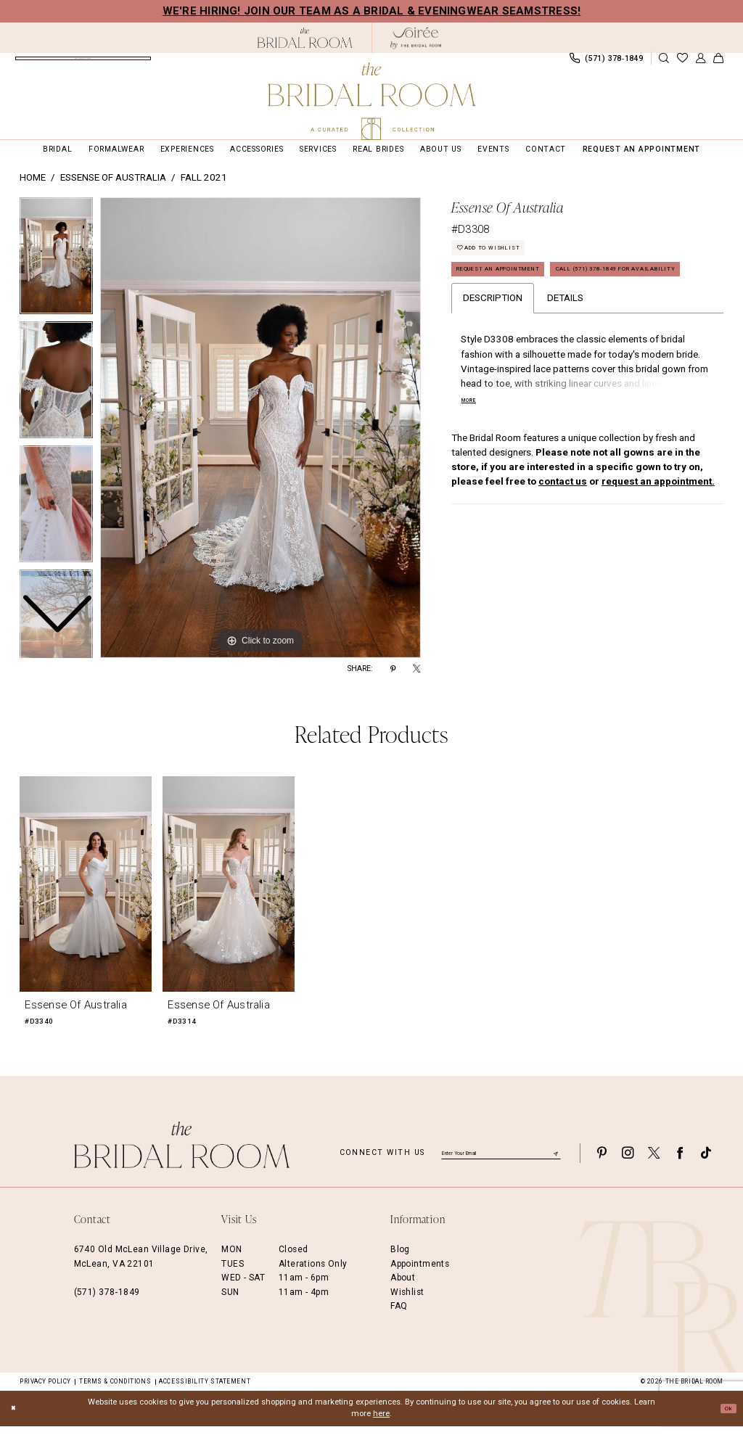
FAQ (398, 1315)
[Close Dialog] (16, 1417)
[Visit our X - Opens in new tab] (653, 1162)
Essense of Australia (113, 187)
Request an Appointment (518, 292)
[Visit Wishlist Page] (682, 63)
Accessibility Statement (204, 1390)
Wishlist (407, 1301)
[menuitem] (83, 63)
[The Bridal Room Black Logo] (305, 38)
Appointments (419, 1273)
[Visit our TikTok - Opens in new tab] (706, 1162)
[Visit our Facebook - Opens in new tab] (679, 1162)
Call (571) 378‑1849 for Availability (545, 321)
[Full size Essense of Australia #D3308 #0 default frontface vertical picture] (260, 437)
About (402, 1288)
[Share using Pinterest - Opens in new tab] (393, 679)
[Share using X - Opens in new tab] (416, 679)
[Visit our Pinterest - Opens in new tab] (601, 1162)
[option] (56, 393)
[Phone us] (605, 63)
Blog (400, 1259)
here (381, 1423)
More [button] (472, 456)
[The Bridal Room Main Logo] (371, 101)
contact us (562, 537)
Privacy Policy (45, 1390)
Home (33, 187)
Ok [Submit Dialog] (725, 1416)
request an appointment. (658, 537)
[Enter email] (501, 1162)
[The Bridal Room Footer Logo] (182, 1154)
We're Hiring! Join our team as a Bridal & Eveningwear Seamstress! (372, 10)
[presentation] (86, 893)
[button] (700, 63)
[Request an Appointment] (83, 63)
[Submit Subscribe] (555, 1162)
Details (565, 353)
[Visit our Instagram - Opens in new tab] (627, 1162)
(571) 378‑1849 (107, 1301)
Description (492, 353)
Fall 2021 (204, 187)
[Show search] (664, 63)
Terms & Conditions (115, 1390)
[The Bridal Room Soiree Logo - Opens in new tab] (415, 38)
